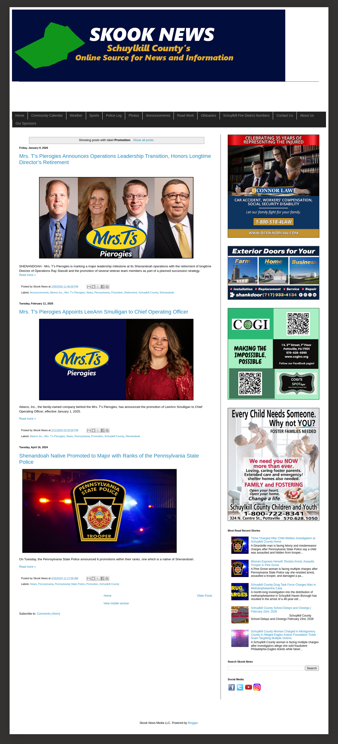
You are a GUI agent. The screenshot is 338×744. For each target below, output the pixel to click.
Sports (94, 115)
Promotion (117, 292)
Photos (133, 115)
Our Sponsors (26, 123)
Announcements (158, 115)
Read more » (27, 275)
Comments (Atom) (48, 613)
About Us (307, 115)
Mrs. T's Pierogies (74, 292)
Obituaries (208, 115)
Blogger (193, 723)
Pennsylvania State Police (70, 584)
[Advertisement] (106, 92)
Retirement (130, 292)
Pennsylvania (102, 292)
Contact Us (284, 115)
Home (19, 115)
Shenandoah (166, 292)
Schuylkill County (148, 292)
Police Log (114, 115)
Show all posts (143, 140)
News (90, 292)
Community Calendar (47, 115)
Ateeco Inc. (56, 292)
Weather (76, 115)
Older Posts (204, 595)
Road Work (185, 115)
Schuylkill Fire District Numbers (246, 115)
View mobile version (116, 603)
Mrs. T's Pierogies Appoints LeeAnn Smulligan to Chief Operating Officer (103, 312)
